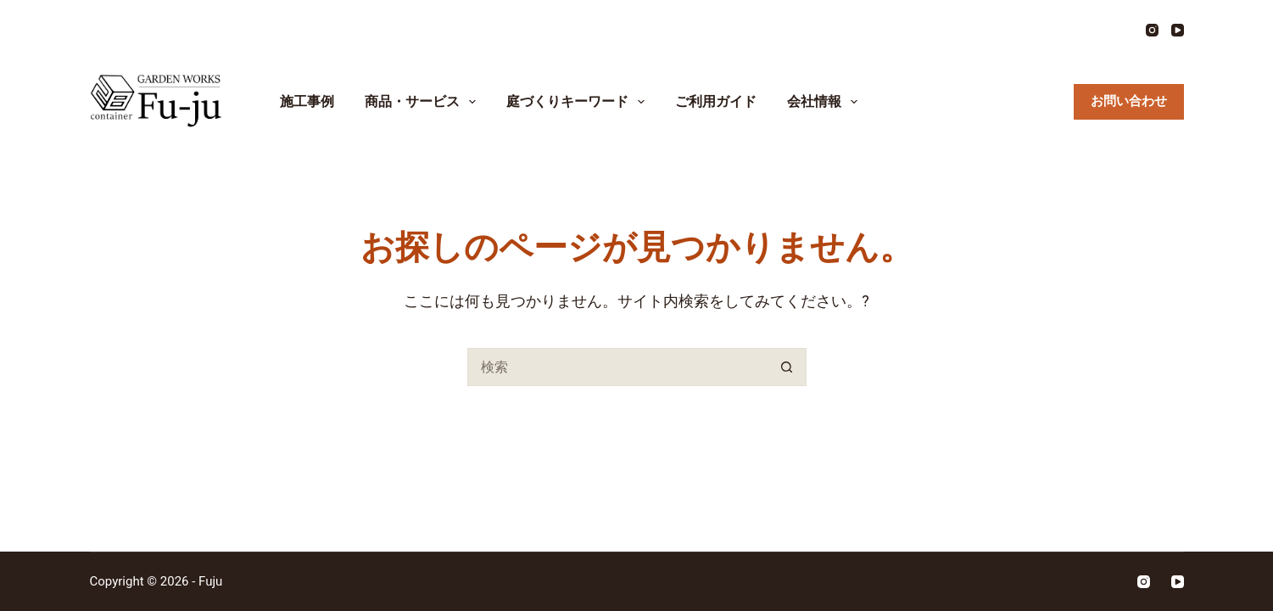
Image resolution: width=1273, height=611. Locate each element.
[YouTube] (1177, 30)
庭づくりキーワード (578, 102)
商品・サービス (424, 102)
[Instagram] (1152, 30)
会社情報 (825, 102)
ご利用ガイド (716, 101)
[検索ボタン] (787, 367)
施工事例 (307, 101)
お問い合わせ (1129, 101)
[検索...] (617, 367)
